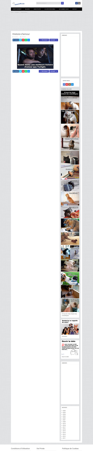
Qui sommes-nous (64, 9)
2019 (64, 423)
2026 (64, 410)
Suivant (53, 40)
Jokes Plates (37, 9)
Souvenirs (64, 336)
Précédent (44, 40)
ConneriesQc (15, 36)
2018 (64, 425)
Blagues (27, 9)
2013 (64, 434)
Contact (74, 9)
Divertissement (17, 9)
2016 (64, 429)
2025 (64, 412)
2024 (64, 414)
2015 (64, 431)
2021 (64, 420)
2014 (64, 432)
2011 (64, 438)
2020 (64, 421)
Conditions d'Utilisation (20, 448)
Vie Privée (40, 448)
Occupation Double (49, 9)
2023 (64, 416)
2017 (64, 427)
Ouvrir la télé (65, 356)
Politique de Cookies (70, 448)
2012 (64, 436)
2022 (64, 418)
